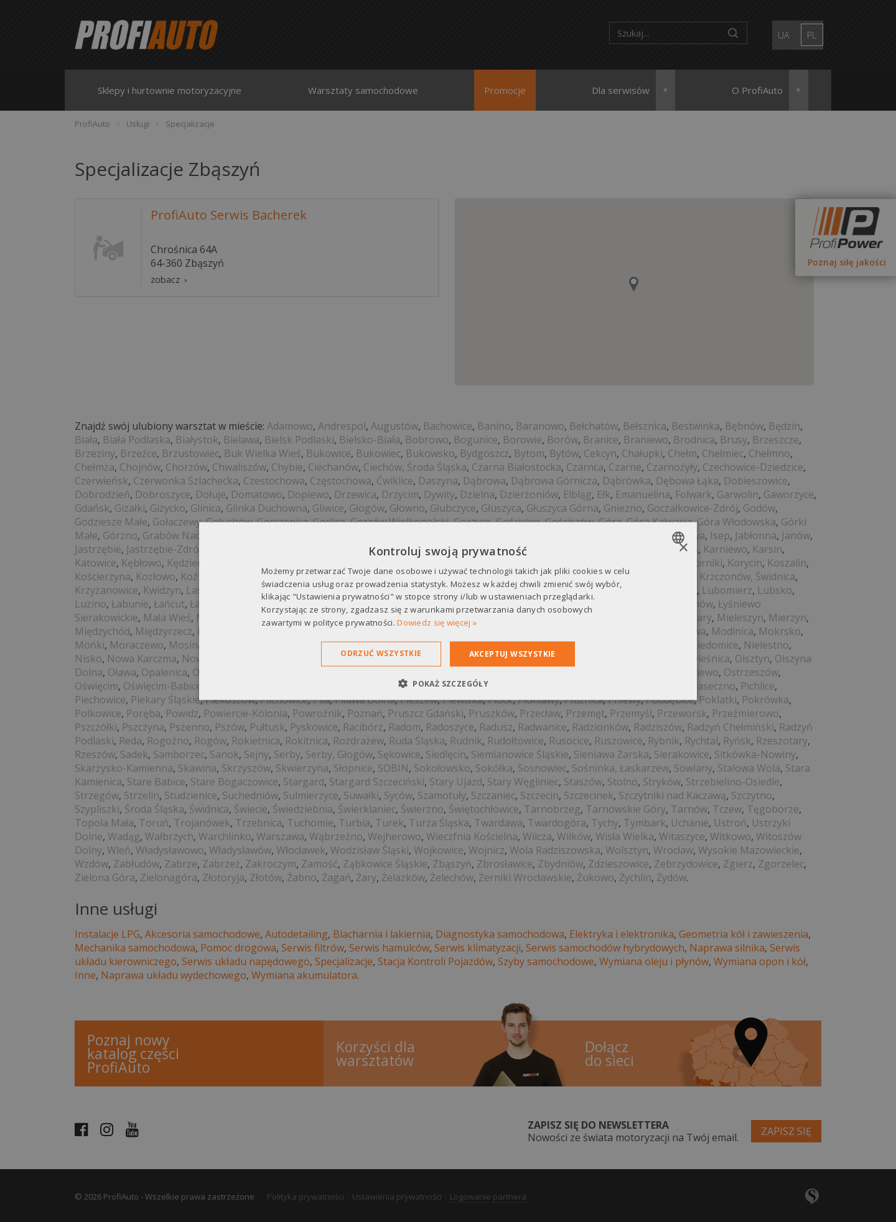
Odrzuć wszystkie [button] (380, 652)
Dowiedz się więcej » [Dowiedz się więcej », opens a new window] (437, 622)
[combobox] (680, 537)
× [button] (683, 547)
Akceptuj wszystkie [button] (512, 653)
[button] (448, 683)
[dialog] (448, 611)
